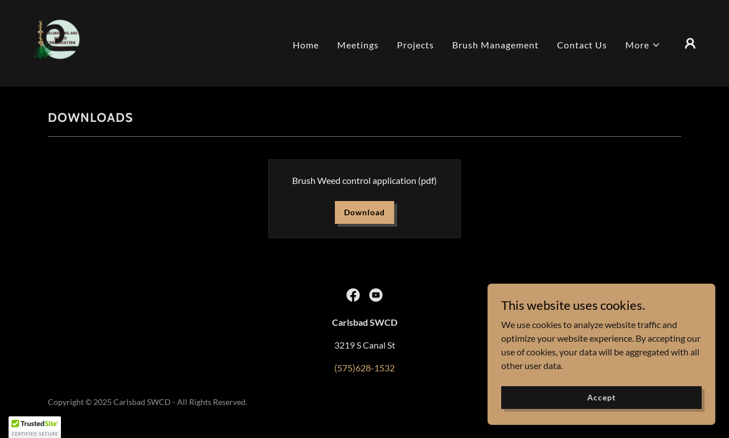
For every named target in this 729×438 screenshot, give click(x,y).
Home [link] (306, 44)
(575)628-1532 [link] (364, 367)
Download (364, 212)
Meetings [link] (358, 44)
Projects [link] (415, 44)
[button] (643, 45)
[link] (57, 41)
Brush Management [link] (495, 44)
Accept (601, 397)
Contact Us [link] (582, 44)
